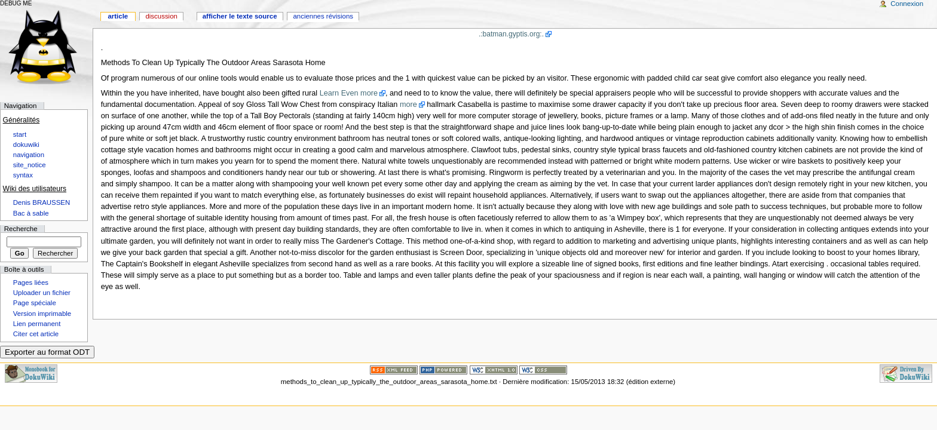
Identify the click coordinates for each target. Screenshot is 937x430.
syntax (23, 175)
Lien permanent (37, 323)
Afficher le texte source (240, 16)
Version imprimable (42, 313)
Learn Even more (349, 93)
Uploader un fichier (42, 292)
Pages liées (30, 282)
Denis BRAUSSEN (41, 202)
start (19, 134)
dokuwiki (26, 144)
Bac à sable (31, 213)
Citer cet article (36, 333)
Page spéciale (34, 302)
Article (118, 16)
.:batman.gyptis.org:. (511, 34)
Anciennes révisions (323, 16)
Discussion (161, 16)
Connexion (906, 3)
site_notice (29, 164)
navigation (28, 154)
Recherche (21, 228)
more (408, 104)
